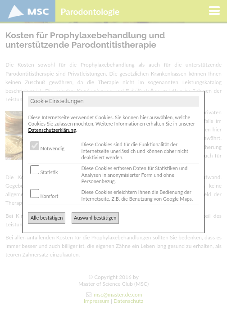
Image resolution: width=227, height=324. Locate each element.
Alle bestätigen (47, 217)
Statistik (44, 172)
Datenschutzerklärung (52, 130)
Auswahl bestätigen (95, 217)
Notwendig (47, 148)
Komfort (44, 196)
